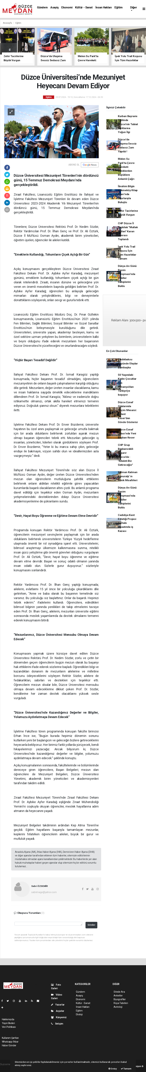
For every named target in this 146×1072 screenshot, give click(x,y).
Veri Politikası (9, 1027)
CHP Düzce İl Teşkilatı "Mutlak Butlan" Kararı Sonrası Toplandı (128, 231)
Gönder (91, 925)
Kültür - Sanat (84, 7)
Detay (112, 1068)
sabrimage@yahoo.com (44, 892)
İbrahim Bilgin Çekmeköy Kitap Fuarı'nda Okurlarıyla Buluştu (128, 194)
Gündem (42, 7)
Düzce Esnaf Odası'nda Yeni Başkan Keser (127, 433)
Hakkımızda (8, 1019)
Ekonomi (66, 7)
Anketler (118, 995)
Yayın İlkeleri (8, 1023)
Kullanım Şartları (10, 1038)
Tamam (126, 1068)
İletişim (57, 1023)
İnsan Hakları (103, 7)
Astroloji (118, 1006)
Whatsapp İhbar (10, 1041)
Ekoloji (79, 1014)
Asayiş (54, 7)
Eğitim (118, 7)
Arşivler (57, 1011)
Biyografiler (120, 999)
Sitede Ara (119, 991)
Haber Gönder (9, 1045)
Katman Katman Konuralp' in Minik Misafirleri (127, 476)
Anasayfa (8, 23)
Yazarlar (58, 1004)
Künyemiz (59, 1017)
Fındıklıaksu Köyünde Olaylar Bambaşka (128, 363)
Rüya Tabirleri (121, 1003)
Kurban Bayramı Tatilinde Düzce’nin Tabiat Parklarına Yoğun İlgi (128, 124)
